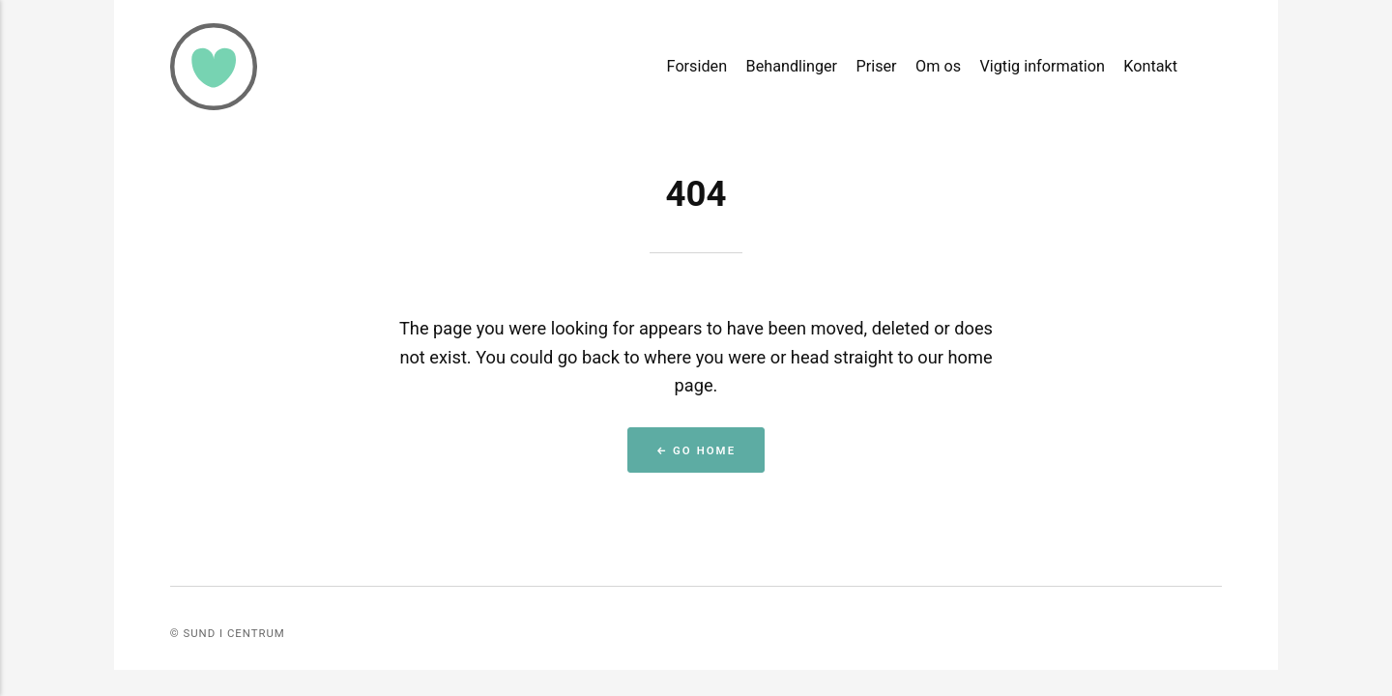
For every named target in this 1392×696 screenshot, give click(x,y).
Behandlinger (792, 66)
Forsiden (697, 66)
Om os (938, 66)
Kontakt (1150, 66)
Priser (876, 66)
